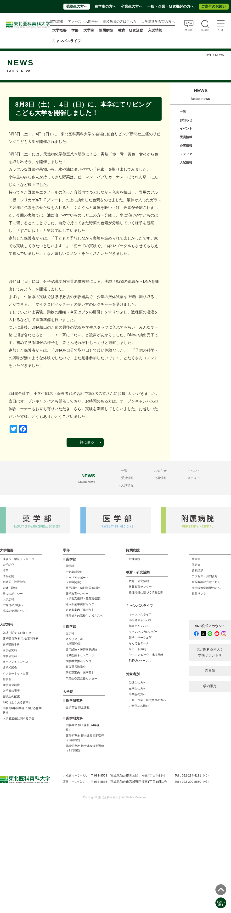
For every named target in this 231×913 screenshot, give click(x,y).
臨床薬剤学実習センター (81, 604)
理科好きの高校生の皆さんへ (84, 615)
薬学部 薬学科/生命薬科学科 (21, 638)
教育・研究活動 (139, 581)
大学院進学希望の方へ (158, 21)
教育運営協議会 (76, 666)
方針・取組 (10, 588)
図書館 (196, 559)
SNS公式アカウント (210, 626)
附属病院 (106, 30)
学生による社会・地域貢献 (146, 655)
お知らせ (186, 120)
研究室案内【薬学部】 (80, 610)
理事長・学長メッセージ (18, 559)
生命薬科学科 (74, 572)
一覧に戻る (85, 442)
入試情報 (186, 162)
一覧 (183, 111)
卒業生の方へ (131, 6)
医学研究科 (10, 656)
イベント (186, 128)
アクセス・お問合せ (83, 21)
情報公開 (8, 576)
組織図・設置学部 (14, 582)
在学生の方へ (105, 6)
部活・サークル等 (140, 637)
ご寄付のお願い (213, 6)
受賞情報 (186, 137)
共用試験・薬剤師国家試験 (83, 588)
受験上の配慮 (11, 696)
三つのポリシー (13, 593)
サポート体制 (137, 649)
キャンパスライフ (140, 614)
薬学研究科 (10, 650)
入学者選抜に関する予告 (18, 718)
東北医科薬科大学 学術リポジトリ (210, 652)
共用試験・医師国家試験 (81, 649)
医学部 (71, 626)
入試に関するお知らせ (17, 633)
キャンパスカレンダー (143, 631)
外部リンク (199, 593)
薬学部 (71, 559)
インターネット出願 (15, 673)
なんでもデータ (139, 643)
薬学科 (70, 566)
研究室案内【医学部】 (80, 672)
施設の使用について (15, 611)
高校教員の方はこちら (119, 21)
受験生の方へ (76, 6)
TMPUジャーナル (140, 660)
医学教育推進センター (80, 661)
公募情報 (186, 145)
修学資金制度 (11, 685)
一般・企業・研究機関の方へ (170, 6)
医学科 (70, 633)
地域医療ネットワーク (80, 655)
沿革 (5, 570)
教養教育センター (140, 586)
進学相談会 (10, 667)
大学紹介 (8, 564)
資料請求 (56, 21)
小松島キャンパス (140, 620)
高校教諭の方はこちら (206, 582)
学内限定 (210, 686)
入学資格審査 (11, 690)
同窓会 (196, 564)
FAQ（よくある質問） (17, 702)
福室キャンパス (139, 626)
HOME (207, 55)
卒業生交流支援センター (81, 678)
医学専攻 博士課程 (77, 707)
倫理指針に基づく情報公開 (146, 592)
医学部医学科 (11, 644)
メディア (186, 154)
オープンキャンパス (15, 661)
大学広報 (8, 599)
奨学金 (7, 679)
